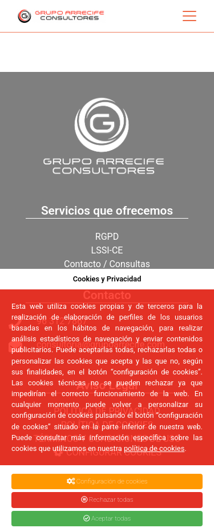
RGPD (107, 236)
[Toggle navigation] (189, 16)
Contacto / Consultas (107, 264)
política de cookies (154, 448)
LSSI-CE (107, 250)
